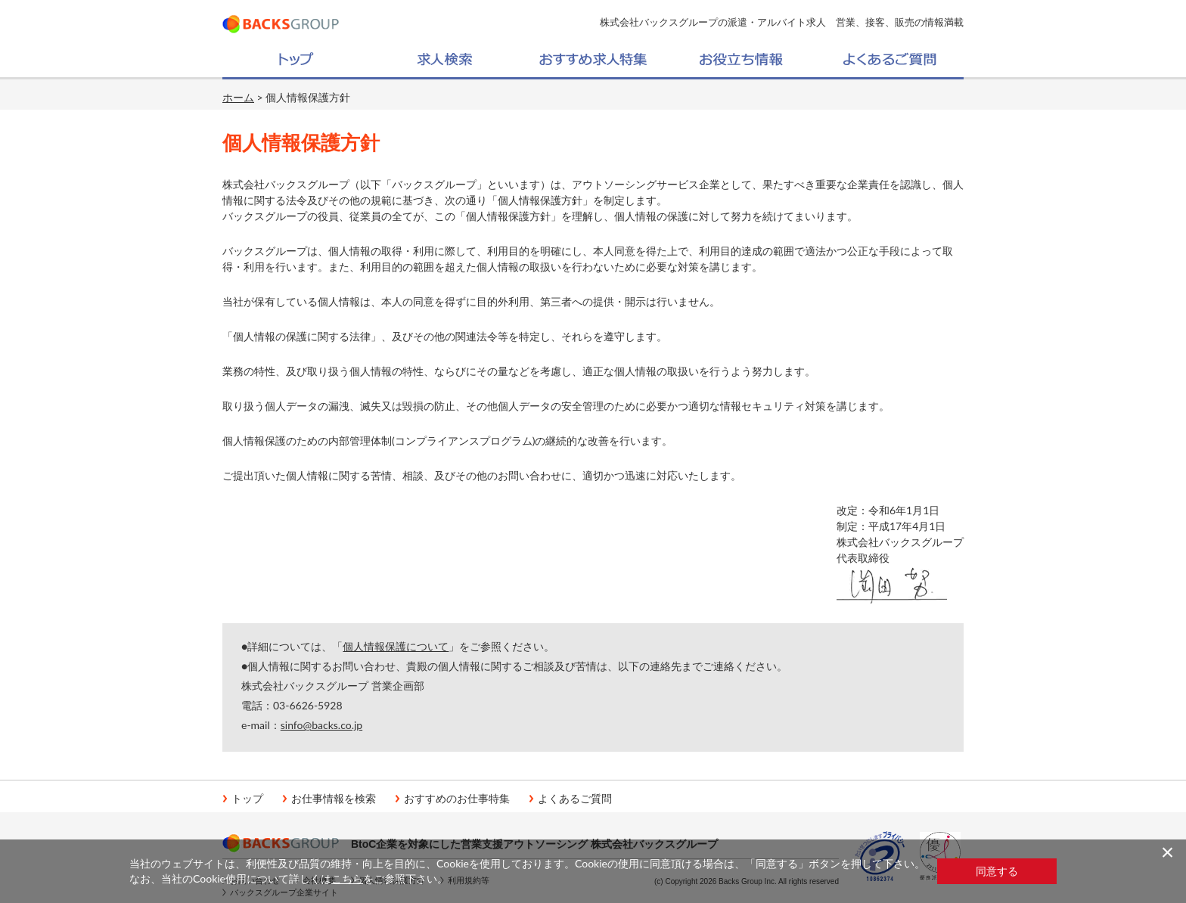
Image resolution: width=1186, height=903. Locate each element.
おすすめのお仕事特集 (457, 799)
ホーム (238, 97)
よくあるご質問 (575, 799)
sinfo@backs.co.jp (321, 724)
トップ (247, 799)
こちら (347, 878)
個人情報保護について (396, 646)
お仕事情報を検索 (333, 799)
